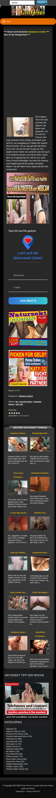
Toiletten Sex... (40, 513)
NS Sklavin (10, 751)
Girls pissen (10, 744)
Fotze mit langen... (40, 592)
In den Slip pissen (18, 513)
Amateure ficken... (18, 433)
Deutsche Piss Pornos (14, 734)
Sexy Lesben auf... (18, 592)
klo (16, 402)
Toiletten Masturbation (14, 764)
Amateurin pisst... (18, 632)
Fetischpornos (11, 739)
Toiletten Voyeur (25, 396)
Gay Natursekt (11, 742)
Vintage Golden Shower (15, 769)
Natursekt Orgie (12, 749)
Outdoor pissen (12, 756)
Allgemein (10, 729)
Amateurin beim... (40, 553)
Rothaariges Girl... (40, 433)
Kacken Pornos (12, 746)
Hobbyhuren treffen (37, 32)
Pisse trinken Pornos (14, 759)
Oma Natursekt (12, 754)
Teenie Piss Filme (13, 762)
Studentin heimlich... (40, 473)
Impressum (20, 791)
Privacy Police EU (33, 791)
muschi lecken (25, 402)
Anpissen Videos (12, 731)
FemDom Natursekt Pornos (16, 736)
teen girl (19, 404)
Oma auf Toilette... (18, 553)
